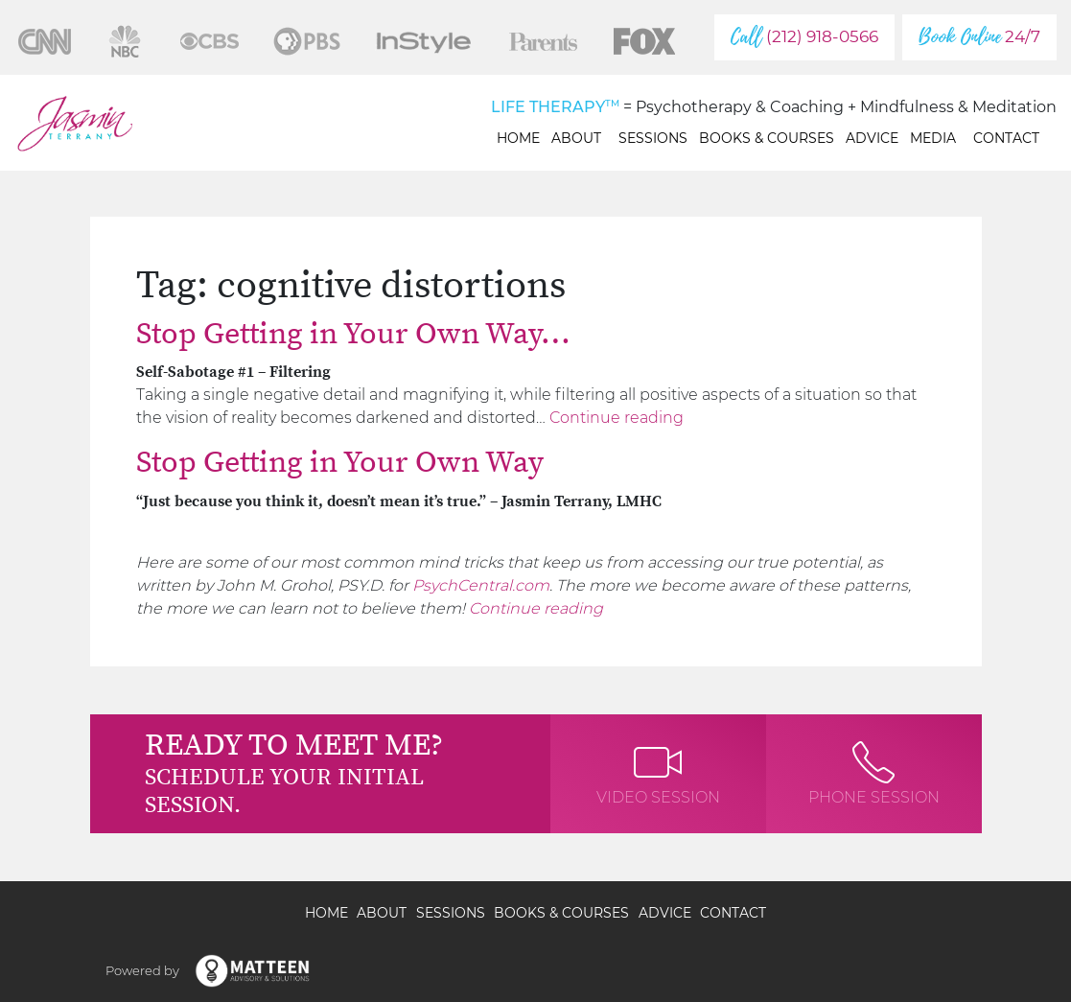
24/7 (979, 37)
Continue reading (616, 417)
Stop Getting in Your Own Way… (353, 334)
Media (936, 138)
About (579, 138)
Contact (1006, 138)
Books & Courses (766, 138)
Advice (872, 138)
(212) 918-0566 (804, 37)
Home (518, 138)
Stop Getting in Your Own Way (340, 463)
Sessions (652, 138)
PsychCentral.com (480, 585)
